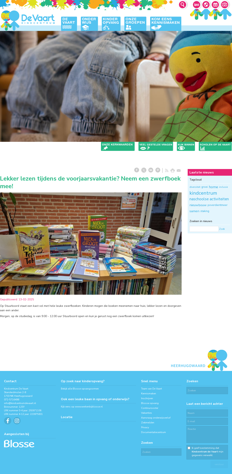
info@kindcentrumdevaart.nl (20, 403)
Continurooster (149, 408)
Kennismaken (148, 393)
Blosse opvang (150, 403)
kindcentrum (203, 193)
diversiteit (194, 187)
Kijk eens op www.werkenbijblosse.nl (82, 406)
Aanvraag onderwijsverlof (156, 417)
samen (194, 211)
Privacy (145, 427)
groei (204, 187)
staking (204, 211)
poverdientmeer (218, 205)
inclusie (223, 187)
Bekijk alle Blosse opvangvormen (80, 388)
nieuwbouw (198, 205)
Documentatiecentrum (153, 432)
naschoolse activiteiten (209, 199)
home (213, 187)
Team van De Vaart (151, 388)
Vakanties (146, 412)
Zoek (222, 229)
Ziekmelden (147, 422)
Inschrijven (147, 398)
